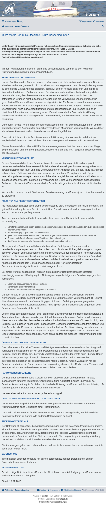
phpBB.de (64, 499)
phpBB (44, 496)
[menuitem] (19, 21)
